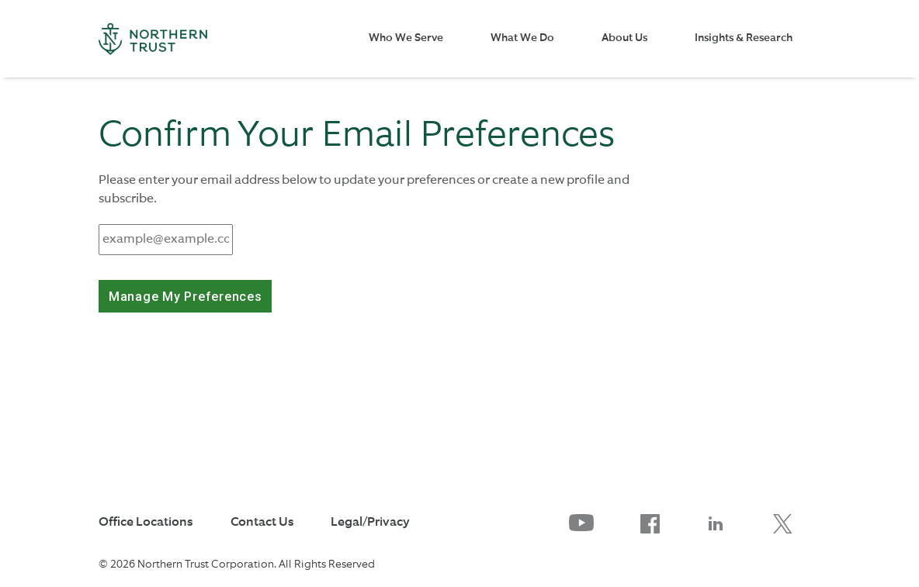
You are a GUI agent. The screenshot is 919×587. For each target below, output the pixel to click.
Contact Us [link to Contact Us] (262, 522)
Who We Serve (406, 38)
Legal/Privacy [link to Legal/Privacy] (370, 522)
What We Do (522, 38)
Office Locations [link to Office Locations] (145, 522)
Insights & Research (743, 38)
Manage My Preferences (185, 296)
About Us (624, 38)
